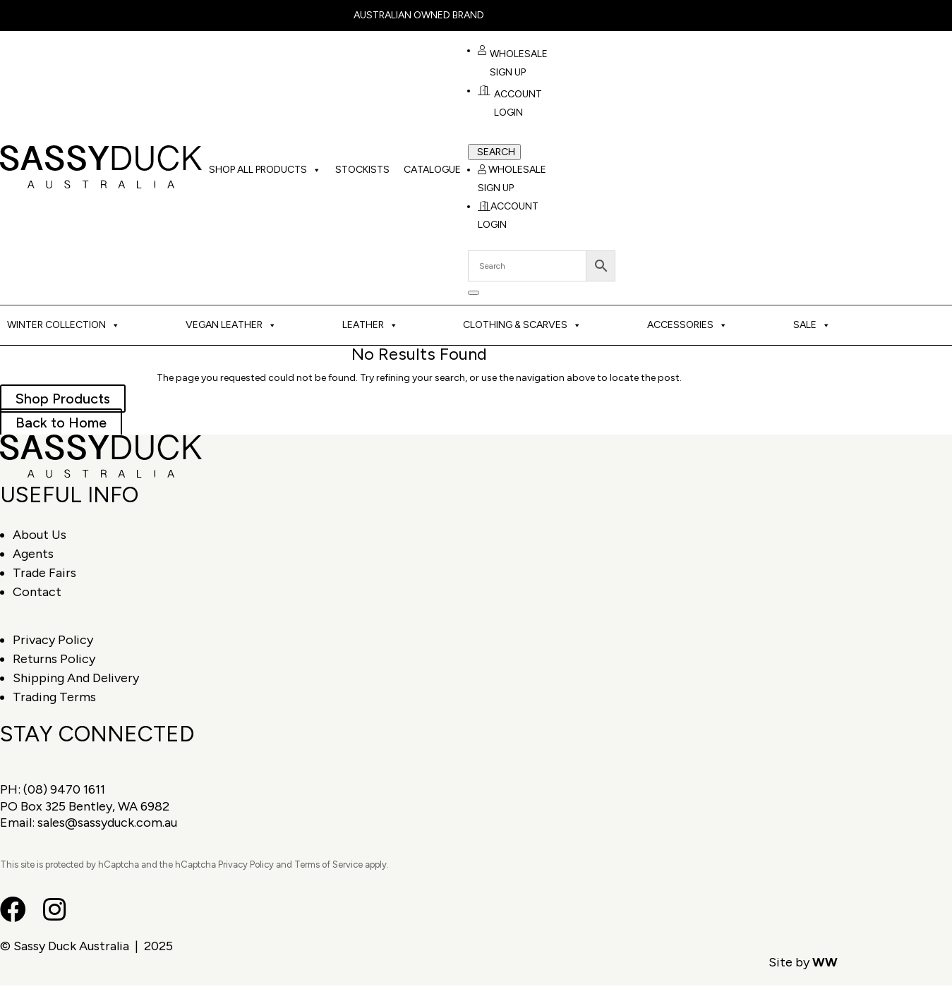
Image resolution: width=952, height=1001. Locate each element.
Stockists (362, 170)
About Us (39, 534)
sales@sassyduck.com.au (107, 822)
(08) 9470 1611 (64, 789)
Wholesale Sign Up (513, 63)
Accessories (687, 325)
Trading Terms (54, 697)
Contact (37, 592)
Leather (370, 325)
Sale (812, 325)
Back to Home (61, 422)
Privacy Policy (53, 640)
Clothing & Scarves (522, 325)
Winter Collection (63, 325)
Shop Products (63, 398)
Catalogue (432, 170)
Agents (33, 554)
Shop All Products (265, 170)
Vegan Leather (231, 325)
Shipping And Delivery (76, 678)
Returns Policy (54, 659)
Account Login (510, 103)
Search (496, 152)
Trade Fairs (44, 573)
